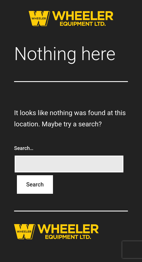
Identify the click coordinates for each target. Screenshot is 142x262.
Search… (24, 148)
